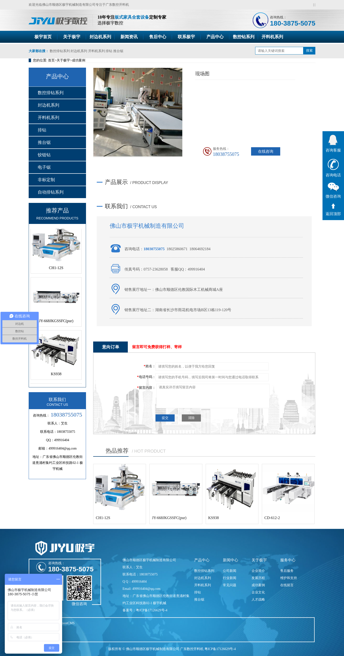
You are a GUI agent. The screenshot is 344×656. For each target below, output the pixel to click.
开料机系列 (272, 36)
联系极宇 (186, 36)
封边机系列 (100, 36)
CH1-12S (56, 269)
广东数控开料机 (117, 4)
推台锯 (118, 51)
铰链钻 (44, 154)
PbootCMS (67, 623)
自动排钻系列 (51, 192)
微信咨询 (333, 190)
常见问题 (229, 585)
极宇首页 (43, 36)
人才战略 (258, 599)
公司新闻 (229, 571)
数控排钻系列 (60, 51)
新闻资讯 (129, 36)
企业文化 (258, 592)
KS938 (56, 375)
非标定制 (46, 179)
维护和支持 (288, 578)
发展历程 (258, 578)
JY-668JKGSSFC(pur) (56, 322)
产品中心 (215, 36)
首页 (51, 60)
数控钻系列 (243, 36)
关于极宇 (71, 36)
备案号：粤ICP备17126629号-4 (145, 610)
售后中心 (157, 36)
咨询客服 (333, 143)
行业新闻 (229, 578)
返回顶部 (333, 209)
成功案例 (78, 60)
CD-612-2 (272, 518)
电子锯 (44, 167)
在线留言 (287, 585)
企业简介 (258, 571)
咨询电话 (333, 168)
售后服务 (287, 571)
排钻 (109, 51)
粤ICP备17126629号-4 (220, 649)
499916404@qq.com (62, 448)
